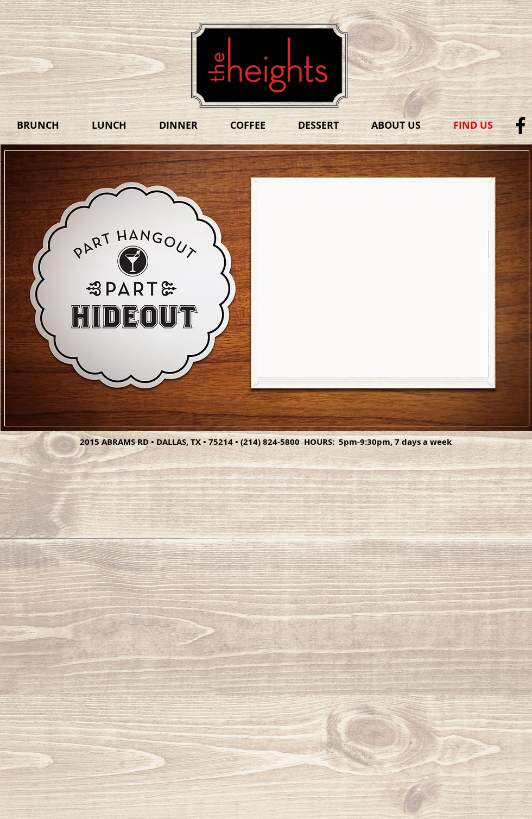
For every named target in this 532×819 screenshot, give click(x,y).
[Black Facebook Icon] (520, 125)
